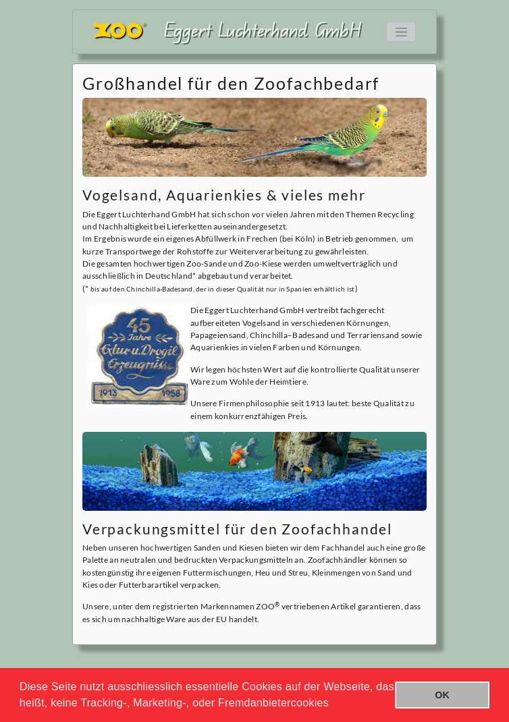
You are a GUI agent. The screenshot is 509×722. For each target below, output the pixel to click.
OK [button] (442, 695)
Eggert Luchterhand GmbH (262, 29)
